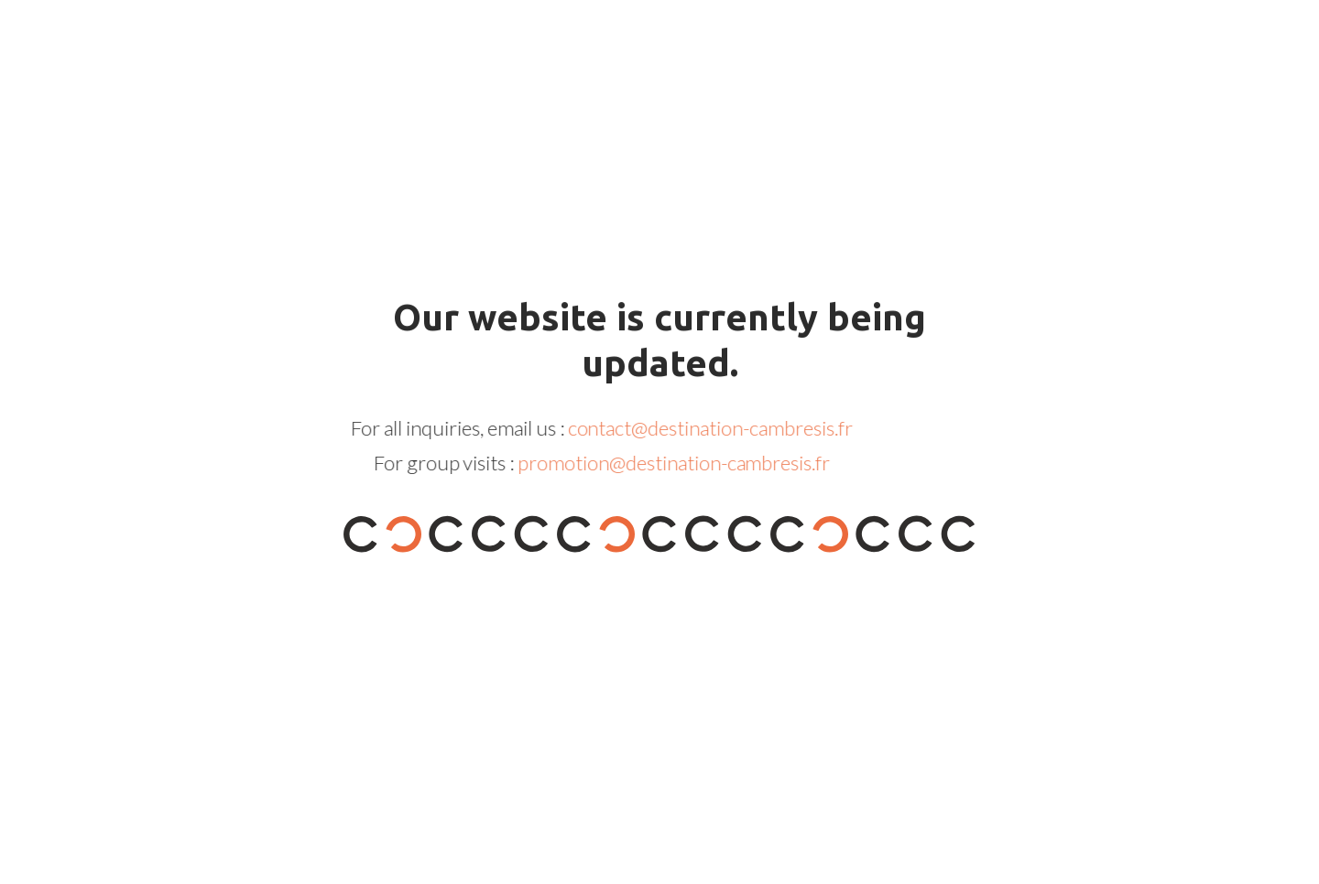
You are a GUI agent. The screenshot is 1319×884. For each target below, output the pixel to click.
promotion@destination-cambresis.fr (652, 462)
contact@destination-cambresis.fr (688, 427)
